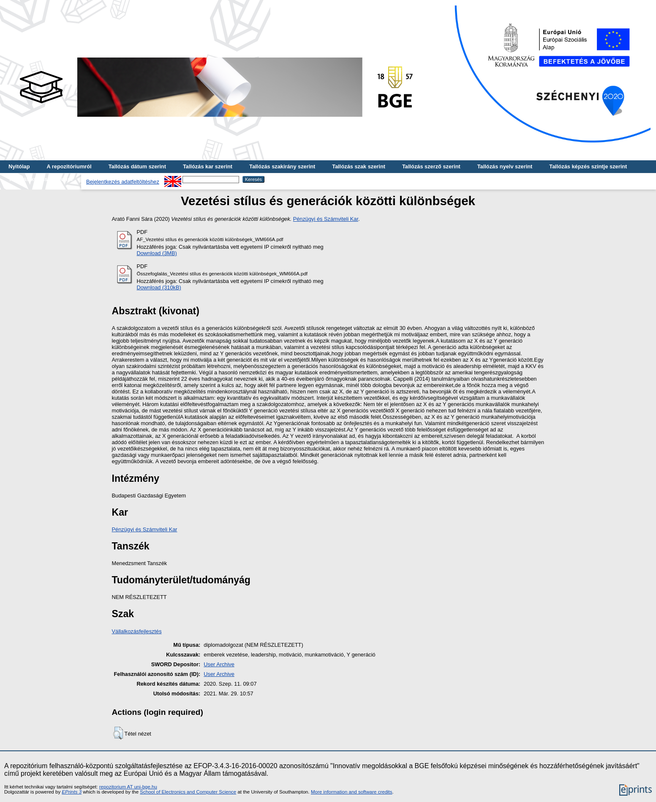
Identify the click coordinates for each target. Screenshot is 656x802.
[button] (118, 733)
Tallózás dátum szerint (137, 166)
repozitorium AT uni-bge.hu (128, 786)
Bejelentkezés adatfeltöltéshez (122, 182)
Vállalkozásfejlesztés (137, 631)
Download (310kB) (159, 287)
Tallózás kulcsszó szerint (40, 179)
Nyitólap (19, 166)
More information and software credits (351, 791)
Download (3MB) (157, 253)
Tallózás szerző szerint (431, 166)
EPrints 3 (72, 791)
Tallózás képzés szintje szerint (588, 166)
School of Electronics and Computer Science (188, 791)
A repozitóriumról (68, 166)
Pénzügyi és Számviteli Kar (325, 219)
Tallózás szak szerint (358, 166)
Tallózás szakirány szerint (282, 166)
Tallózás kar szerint (207, 166)
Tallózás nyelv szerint (505, 166)
